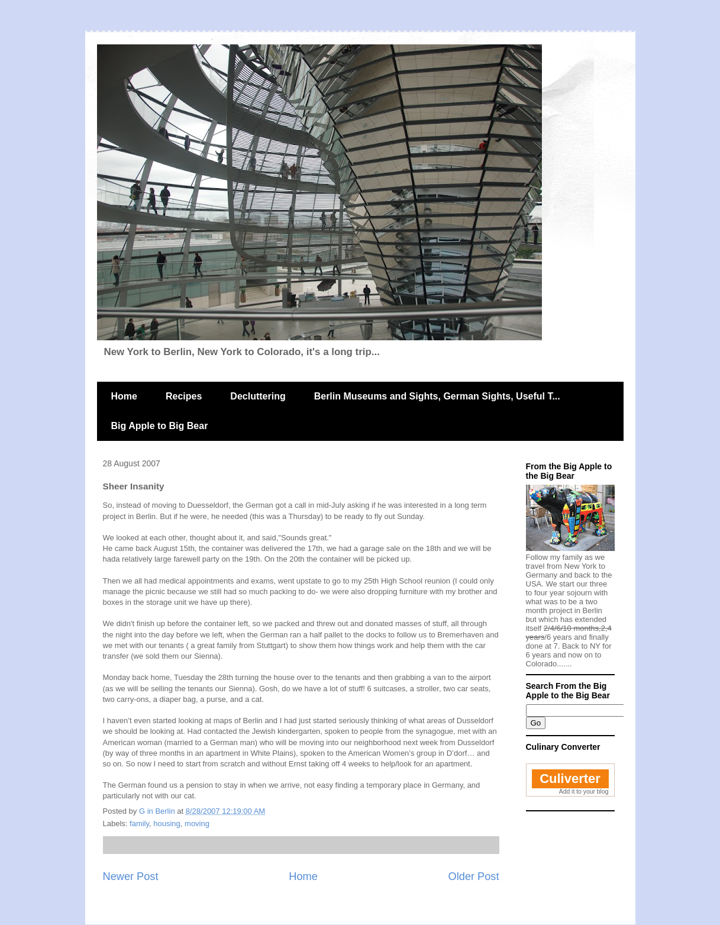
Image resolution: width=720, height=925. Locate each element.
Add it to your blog (584, 791)
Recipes (184, 396)
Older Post (473, 876)
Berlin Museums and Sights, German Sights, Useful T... (437, 396)
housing (166, 823)
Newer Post (131, 876)
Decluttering (257, 396)
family (139, 823)
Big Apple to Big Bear (159, 426)
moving (197, 823)
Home (124, 396)
